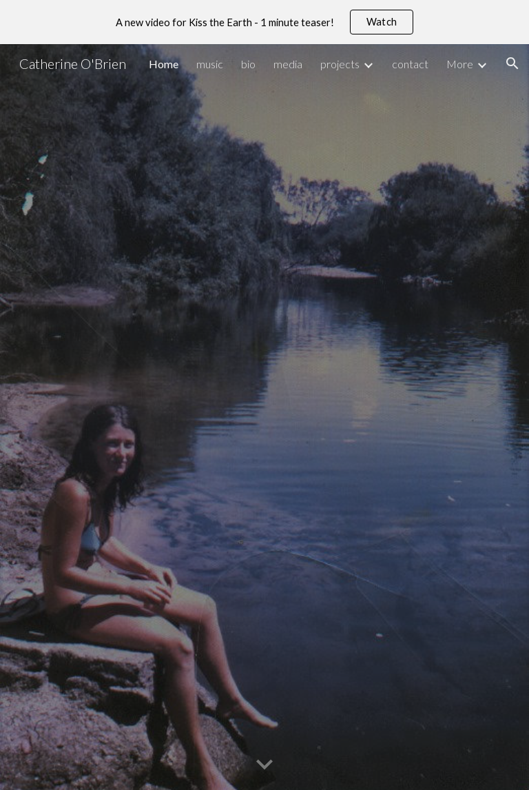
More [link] (459, 63)
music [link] (209, 63)
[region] (264, 22)
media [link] (287, 63)
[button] (512, 63)
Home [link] (163, 63)
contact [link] (410, 63)
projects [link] (340, 63)
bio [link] (248, 63)
